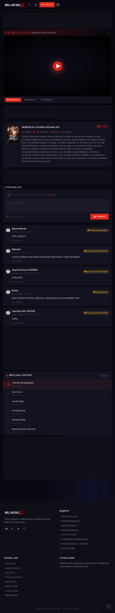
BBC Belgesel (11, 595)
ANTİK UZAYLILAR (68, 516)
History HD (9, 563)
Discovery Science (13, 577)
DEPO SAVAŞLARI (68, 525)
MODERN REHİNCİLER (70, 521)
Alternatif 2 (47, 100)
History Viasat (11, 591)
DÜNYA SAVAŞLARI (69, 530)
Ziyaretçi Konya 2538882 (25, 270)
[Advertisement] (30, 21)
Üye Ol (47, 5)
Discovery (9, 572)
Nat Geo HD (10, 581)
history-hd (44, 132)
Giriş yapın (51, 194)
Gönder (99, 216)
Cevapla (17, 241)
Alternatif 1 (30, 100)
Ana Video (13, 100)
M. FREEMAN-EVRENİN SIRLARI (74, 539)
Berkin (15, 290)
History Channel (12, 568)
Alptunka (16, 249)
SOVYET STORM (68, 534)
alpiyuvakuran (19, 228)
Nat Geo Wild (11, 586)
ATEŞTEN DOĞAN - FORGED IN (74, 544)
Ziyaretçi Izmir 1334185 (23, 311)
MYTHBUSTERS (67, 548)
